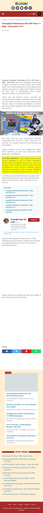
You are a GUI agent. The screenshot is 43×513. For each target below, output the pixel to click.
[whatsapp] (36, 351)
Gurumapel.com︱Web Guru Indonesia (24, 508)
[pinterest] (26, 351)
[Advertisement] (21, 55)
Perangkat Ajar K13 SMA (13, 232)
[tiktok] (26, 8)
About (14, 504)
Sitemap (27, 504)
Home (9, 504)
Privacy (33, 504)
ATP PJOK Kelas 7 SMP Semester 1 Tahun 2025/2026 (21, 464)
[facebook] (13, 8)
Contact (20, 504)
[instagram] (30, 8)
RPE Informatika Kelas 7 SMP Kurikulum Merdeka (20, 494)
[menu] (4, 14)
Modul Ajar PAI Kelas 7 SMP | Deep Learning (18, 456)
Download (34, 220)
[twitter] (17, 8)
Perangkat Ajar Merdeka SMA (26, 232)
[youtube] (21, 8)
